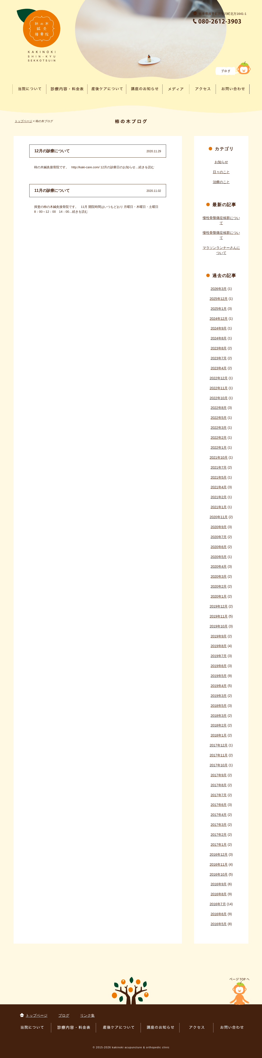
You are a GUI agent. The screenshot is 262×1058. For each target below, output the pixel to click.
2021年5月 (219, 477)
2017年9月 (219, 775)
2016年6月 (219, 914)
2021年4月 (219, 487)
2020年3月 (219, 576)
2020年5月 (219, 557)
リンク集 (87, 1015)
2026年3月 (219, 289)
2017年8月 (219, 785)
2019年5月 (219, 676)
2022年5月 (219, 418)
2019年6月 (219, 666)
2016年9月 (219, 884)
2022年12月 (219, 378)
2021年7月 (219, 467)
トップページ (23, 121)
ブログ (63, 1015)
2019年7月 (219, 656)
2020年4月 (219, 566)
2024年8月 (219, 338)
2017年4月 (219, 815)
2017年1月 (219, 844)
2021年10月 (219, 457)
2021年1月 (219, 507)
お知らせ (221, 162)
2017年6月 (219, 805)
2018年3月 (219, 716)
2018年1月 (219, 735)
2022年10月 (219, 398)
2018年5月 (219, 706)
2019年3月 (219, 696)
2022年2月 (219, 438)
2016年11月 (219, 864)
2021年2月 (219, 497)
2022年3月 (219, 428)
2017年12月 (219, 745)
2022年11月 (219, 388)
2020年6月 (219, 547)
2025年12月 (219, 299)
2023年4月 (219, 368)
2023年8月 (219, 348)
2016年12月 (219, 854)
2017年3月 (219, 825)
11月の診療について (52, 190)
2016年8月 (219, 894)
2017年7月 (219, 795)
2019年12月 (219, 606)
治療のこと (221, 182)
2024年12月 (219, 319)
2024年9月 (219, 328)
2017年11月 (219, 755)
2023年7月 (219, 358)
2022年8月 (219, 408)
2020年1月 (219, 596)
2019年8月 (219, 646)
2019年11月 (219, 616)
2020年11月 (219, 517)
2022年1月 (219, 447)
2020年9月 (219, 527)
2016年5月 (219, 924)
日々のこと (221, 172)
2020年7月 (219, 537)
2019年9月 (219, 636)
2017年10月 (219, 765)
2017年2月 (219, 835)
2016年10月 (219, 874)
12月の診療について (52, 151)
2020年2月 (219, 586)
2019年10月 (219, 626)
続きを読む (146, 167)
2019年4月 (219, 686)
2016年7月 (218, 904)
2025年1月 (219, 309)
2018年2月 (219, 725)
